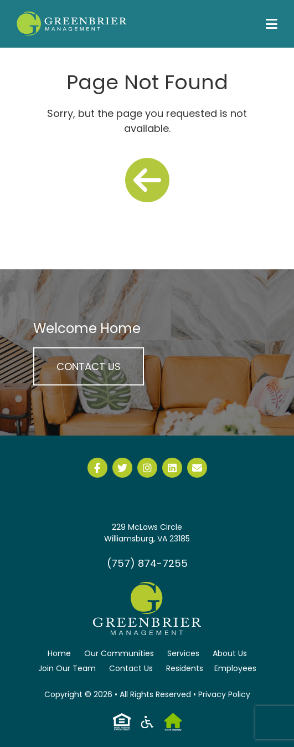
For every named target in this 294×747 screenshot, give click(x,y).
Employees (235, 668)
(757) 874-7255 (147, 563)
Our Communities (119, 653)
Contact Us (88, 367)
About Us (230, 653)
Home (59, 653)
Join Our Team (67, 668)
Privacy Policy (224, 694)
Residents (184, 668)
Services (183, 653)
